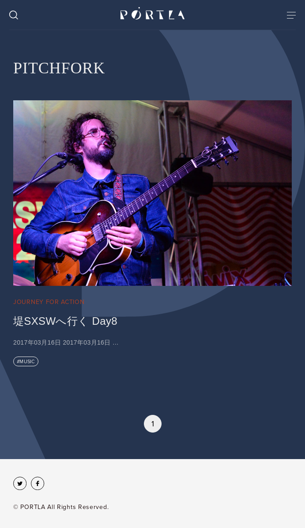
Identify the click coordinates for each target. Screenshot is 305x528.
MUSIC (26, 362)
